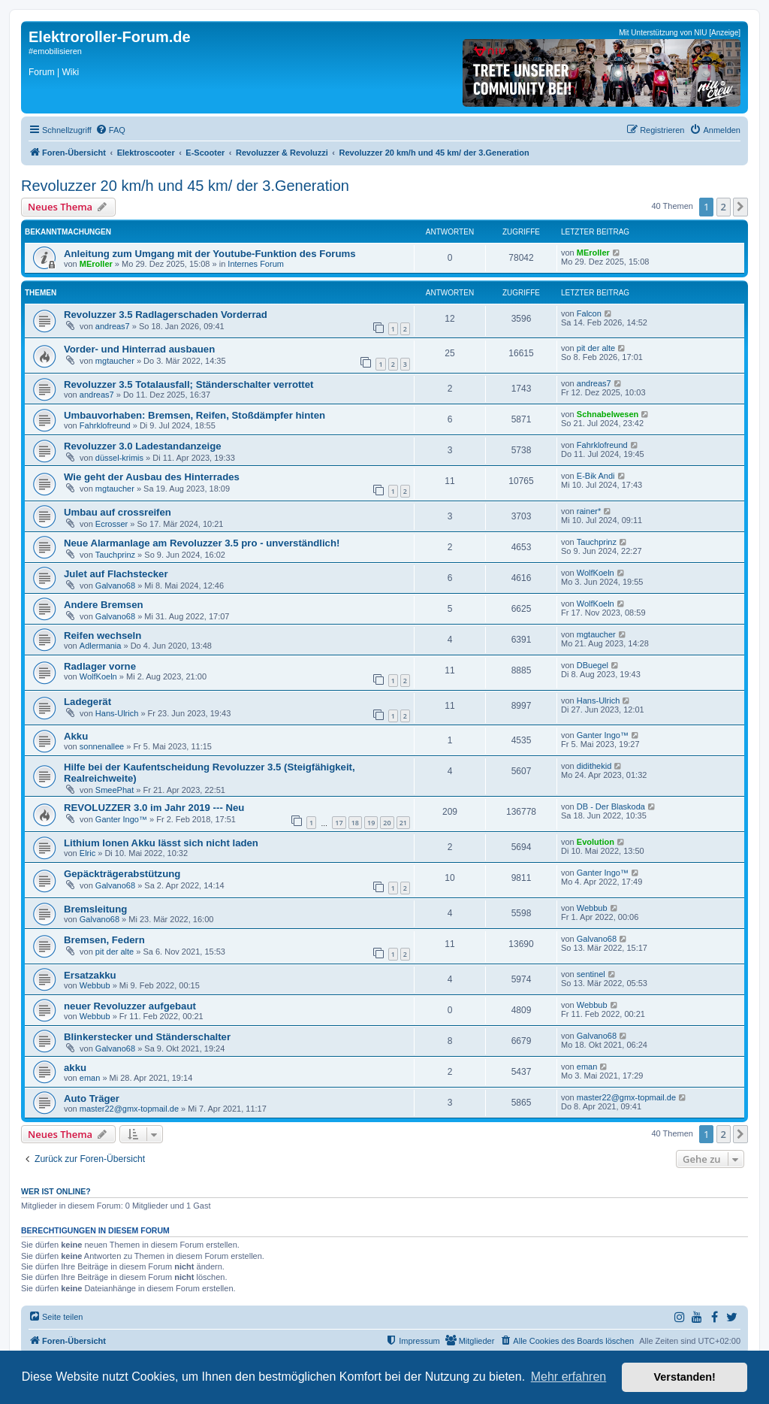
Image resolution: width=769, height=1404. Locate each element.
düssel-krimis (119, 457)
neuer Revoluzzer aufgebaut (130, 1006)
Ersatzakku (90, 975)
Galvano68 (115, 585)
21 (403, 823)
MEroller (96, 263)
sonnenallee (102, 746)
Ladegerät (87, 701)
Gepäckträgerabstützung (122, 873)
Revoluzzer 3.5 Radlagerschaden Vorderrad (165, 314)
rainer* (589, 511)
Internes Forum (256, 263)
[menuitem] (110, 130)
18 (355, 823)
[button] (740, 207)
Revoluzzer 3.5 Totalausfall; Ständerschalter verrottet (188, 384)
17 (338, 823)
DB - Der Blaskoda (611, 806)
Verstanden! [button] (685, 1377)
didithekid (594, 765)
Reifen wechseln (102, 635)
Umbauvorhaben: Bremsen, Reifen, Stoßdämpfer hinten (194, 415)
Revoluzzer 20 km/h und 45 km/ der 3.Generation (185, 185)
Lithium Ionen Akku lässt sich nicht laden (161, 843)
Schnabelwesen (608, 414)
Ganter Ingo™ (603, 735)
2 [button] (723, 206)
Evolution (595, 841)
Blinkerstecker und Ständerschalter (147, 1036)
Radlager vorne (100, 666)
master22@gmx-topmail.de (129, 1108)
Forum (42, 72)
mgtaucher (114, 360)
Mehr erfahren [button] (569, 1376)
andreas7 (112, 326)
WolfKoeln (595, 572)
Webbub (592, 907)
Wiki (70, 72)
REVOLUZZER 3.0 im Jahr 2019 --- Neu (154, 807)
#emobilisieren (55, 51)
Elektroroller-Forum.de (110, 37)
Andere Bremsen (103, 604)
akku (75, 1067)
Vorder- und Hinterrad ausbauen (139, 349)
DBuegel (592, 665)
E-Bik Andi (596, 475)
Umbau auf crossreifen (117, 512)
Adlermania (101, 645)
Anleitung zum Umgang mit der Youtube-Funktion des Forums (210, 253)
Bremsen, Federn (104, 940)
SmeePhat (114, 789)
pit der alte (596, 348)
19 (371, 823)
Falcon (589, 313)
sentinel (591, 974)
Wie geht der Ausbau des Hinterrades (152, 477)
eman (90, 1077)
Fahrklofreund (105, 425)
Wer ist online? (56, 1191)
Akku (76, 736)
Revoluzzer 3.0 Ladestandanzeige (143, 446)
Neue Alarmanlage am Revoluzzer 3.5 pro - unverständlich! (201, 543)
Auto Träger (91, 1098)
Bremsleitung (95, 909)
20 (387, 823)
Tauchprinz (115, 554)
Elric (87, 853)
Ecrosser (111, 523)
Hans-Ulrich (116, 713)
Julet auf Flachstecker (116, 573)
